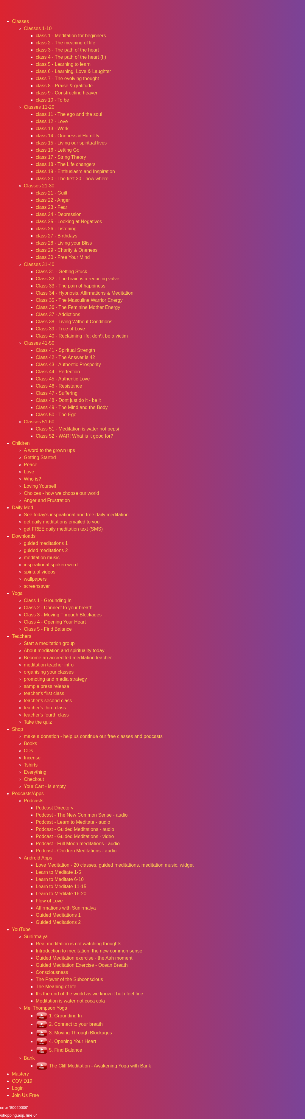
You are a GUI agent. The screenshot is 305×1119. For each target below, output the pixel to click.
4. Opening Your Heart (66, 1041)
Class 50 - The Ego (56, 414)
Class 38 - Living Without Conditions (74, 321)
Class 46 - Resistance (59, 385)
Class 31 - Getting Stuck (61, 271)
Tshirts (31, 764)
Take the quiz (38, 722)
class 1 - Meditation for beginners (71, 35)
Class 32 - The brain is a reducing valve (77, 278)
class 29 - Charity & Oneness (66, 250)
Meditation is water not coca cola (70, 1000)
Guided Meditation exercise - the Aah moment (84, 958)
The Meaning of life (56, 986)
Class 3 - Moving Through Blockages (63, 614)
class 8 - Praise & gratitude (64, 85)
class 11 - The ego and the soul (69, 114)
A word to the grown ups (49, 450)
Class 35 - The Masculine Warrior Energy (79, 300)
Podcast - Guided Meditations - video (75, 836)
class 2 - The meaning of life (65, 42)
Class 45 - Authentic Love (63, 378)
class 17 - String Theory (61, 157)
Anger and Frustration (47, 500)
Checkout (34, 779)
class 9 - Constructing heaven (67, 92)
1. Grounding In (59, 1015)
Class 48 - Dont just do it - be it (68, 400)
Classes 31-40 (39, 264)
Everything (35, 772)
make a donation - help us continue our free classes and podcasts (93, 736)
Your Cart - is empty (45, 786)
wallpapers (35, 579)
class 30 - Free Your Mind (63, 257)
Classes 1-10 (38, 28)
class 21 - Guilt (51, 192)
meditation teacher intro (49, 664)
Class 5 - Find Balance (48, 629)
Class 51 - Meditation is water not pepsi (77, 428)
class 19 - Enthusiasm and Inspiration (75, 171)
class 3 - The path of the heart (67, 49)
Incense (32, 757)
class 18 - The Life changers (66, 164)
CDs (28, 750)
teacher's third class (45, 707)
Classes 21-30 (39, 185)
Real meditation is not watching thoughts (78, 943)
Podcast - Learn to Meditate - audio (73, 822)
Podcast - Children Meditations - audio (76, 850)
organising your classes (49, 671)
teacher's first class (44, 693)
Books (30, 743)
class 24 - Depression (59, 214)
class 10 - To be (52, 99)
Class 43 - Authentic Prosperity (68, 364)
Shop (17, 729)
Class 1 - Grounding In (47, 600)
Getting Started (40, 457)
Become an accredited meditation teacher (68, 657)
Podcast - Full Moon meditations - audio (78, 843)
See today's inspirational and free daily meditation (76, 514)
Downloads (23, 536)
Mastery (20, 1073)
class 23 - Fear (51, 207)
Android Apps (38, 857)
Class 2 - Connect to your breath (58, 607)
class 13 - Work (52, 128)
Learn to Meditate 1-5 (58, 872)
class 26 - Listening (56, 228)
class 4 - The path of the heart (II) (71, 57)
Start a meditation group (49, 643)
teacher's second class (48, 700)
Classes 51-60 (39, 421)
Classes (20, 21)
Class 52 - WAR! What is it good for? (74, 436)
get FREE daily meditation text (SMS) (63, 528)
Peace (30, 464)
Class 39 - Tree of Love (60, 328)
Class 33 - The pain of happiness (70, 285)
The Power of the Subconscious (69, 979)
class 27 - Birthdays (56, 235)
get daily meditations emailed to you (61, 521)
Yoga (17, 593)
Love (29, 471)
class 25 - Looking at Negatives (69, 221)
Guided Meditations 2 (58, 922)
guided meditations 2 (46, 550)
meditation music (42, 557)
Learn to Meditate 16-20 (61, 893)
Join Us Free (25, 1095)
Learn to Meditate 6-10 (60, 879)
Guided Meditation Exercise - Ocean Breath (82, 965)
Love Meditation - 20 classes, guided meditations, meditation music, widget (115, 865)
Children (21, 443)
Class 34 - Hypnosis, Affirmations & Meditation (84, 293)
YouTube (21, 929)
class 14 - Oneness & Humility (67, 135)
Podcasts (33, 800)
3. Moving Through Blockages (74, 1032)
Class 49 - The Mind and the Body (72, 407)
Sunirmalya (36, 936)
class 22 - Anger (53, 200)
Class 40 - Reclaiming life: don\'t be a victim (82, 335)
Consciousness (52, 972)
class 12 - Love (52, 121)
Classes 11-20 (39, 107)
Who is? (32, 478)
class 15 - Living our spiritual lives (71, 142)
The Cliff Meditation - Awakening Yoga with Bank (93, 1065)
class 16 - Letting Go (58, 150)
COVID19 (22, 1081)
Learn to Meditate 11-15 (61, 886)
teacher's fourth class (46, 714)
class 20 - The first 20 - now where (72, 178)
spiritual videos (39, 571)
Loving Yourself (40, 486)
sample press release (46, 686)
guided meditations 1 (46, 543)
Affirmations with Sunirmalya (66, 907)
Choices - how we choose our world (61, 493)
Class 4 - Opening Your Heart (55, 621)
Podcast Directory (54, 807)
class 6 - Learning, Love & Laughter (73, 71)
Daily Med (22, 507)
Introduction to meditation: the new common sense (89, 950)
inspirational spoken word (51, 564)
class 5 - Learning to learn (63, 64)
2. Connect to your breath (69, 1024)
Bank (29, 1058)
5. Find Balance (59, 1050)
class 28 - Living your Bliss (64, 242)
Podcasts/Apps (28, 793)
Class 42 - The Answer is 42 (65, 357)
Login (18, 1088)
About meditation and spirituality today (64, 650)
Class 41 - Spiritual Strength (65, 350)
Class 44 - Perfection (58, 371)
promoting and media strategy (55, 679)
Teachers (21, 636)
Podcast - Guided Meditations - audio (75, 829)
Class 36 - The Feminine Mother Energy (78, 307)
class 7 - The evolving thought (67, 78)
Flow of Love (49, 900)
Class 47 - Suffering (56, 393)
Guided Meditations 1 (58, 915)
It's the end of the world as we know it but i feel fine (89, 993)
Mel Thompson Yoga (45, 1008)
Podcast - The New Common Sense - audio (81, 815)
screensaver (37, 586)
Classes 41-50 (39, 343)
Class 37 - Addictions (58, 314)
